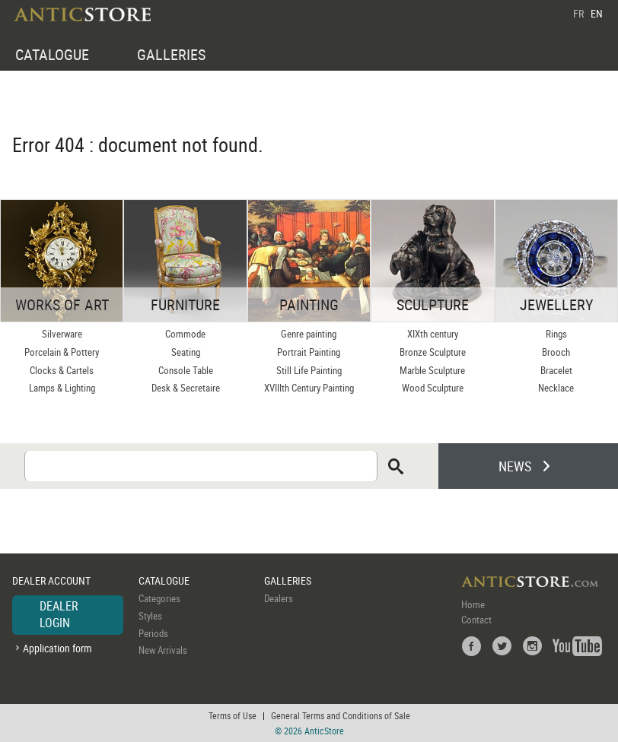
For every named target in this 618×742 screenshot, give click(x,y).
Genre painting (308, 334)
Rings (556, 334)
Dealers (278, 598)
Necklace (556, 388)
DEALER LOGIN (59, 614)
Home (473, 604)
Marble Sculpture (432, 370)
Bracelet (556, 370)
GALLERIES (171, 54)
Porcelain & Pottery (61, 352)
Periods (153, 633)
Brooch (556, 352)
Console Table (185, 370)
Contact (476, 619)
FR (578, 13)
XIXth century (432, 334)
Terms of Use (232, 715)
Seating (185, 352)
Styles (150, 616)
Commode (185, 334)
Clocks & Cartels (62, 370)
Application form (57, 648)
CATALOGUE (52, 54)
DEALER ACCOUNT (51, 580)
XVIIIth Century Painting (309, 388)
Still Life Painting (309, 370)
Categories (159, 598)
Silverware (62, 334)
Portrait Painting (308, 352)
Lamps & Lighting (62, 388)
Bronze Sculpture (433, 352)
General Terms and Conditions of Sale (340, 715)
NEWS (515, 466)
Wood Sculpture (433, 388)
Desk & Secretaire (185, 388)
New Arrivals (163, 650)
